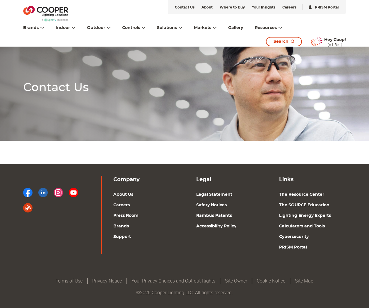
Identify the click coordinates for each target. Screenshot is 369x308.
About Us (123, 195)
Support (122, 237)
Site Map (304, 281)
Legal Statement (214, 195)
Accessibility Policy (216, 226)
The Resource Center (301, 195)
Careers (121, 205)
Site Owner (236, 281)
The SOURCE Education (304, 205)
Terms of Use (69, 281)
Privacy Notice (107, 281)
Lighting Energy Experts (305, 216)
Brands (121, 226)
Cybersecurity (294, 237)
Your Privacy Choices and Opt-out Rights (173, 281)
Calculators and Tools (302, 226)
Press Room (126, 216)
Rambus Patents (214, 216)
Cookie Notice (271, 281)
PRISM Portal (293, 247)
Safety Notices (211, 205)
